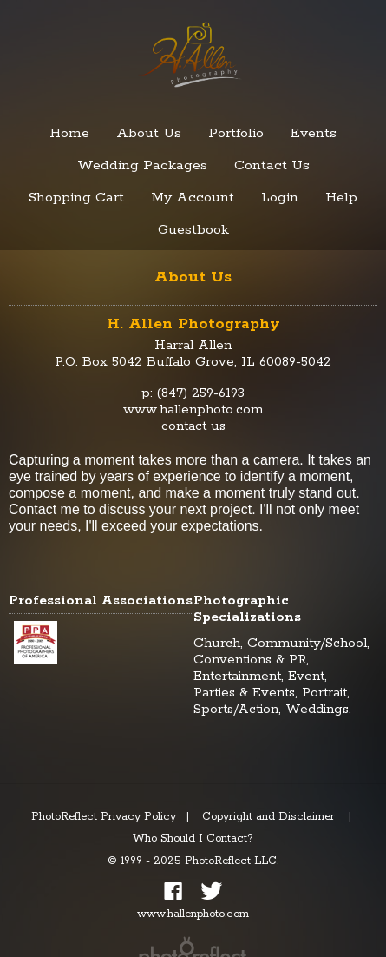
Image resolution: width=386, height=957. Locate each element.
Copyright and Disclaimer (270, 816)
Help (341, 197)
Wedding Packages (142, 165)
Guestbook (193, 230)
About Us (148, 133)
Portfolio (236, 133)
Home (69, 133)
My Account (192, 197)
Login (279, 197)
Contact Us (272, 165)
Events (314, 133)
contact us (193, 426)
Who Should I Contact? (193, 838)
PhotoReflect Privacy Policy (103, 816)
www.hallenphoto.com (193, 409)
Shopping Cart (76, 197)
